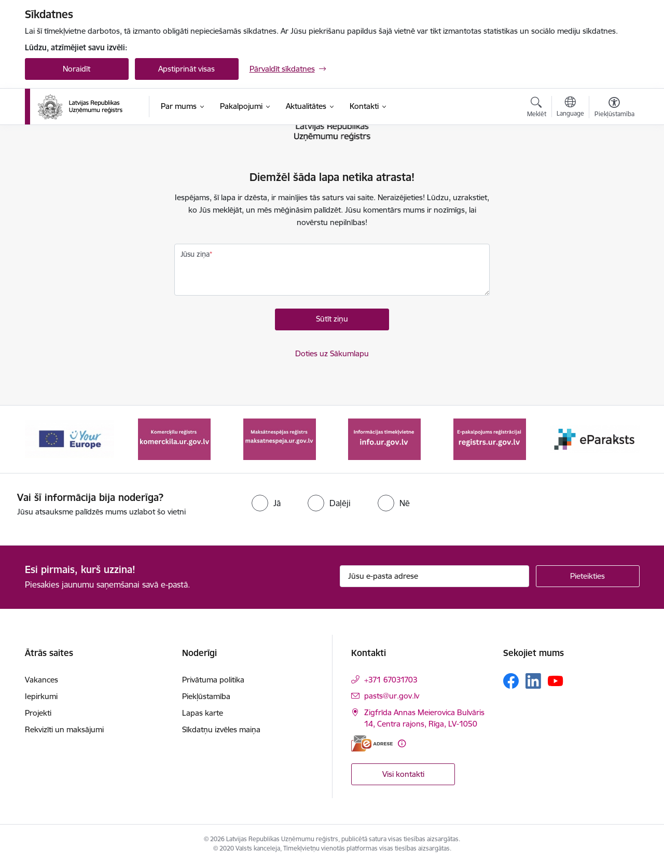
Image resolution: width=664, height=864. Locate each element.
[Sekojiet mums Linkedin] (533, 681)
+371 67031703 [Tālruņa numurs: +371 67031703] (391, 680)
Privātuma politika (213, 680)
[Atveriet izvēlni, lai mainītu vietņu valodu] (570, 108)
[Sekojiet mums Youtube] (555, 680)
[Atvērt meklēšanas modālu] (536, 108)
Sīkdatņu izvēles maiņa (221, 729)
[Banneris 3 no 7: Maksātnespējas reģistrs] (279, 438)
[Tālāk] (615, 439)
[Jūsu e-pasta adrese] (434, 576)
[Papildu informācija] (402, 743)
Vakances (41, 680)
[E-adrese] (372, 743)
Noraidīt (76, 69)
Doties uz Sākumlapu (332, 353)
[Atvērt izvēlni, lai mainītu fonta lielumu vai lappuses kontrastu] (614, 108)
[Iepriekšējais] (48, 439)
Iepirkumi (41, 696)
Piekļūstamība (206, 696)
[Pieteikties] (588, 576)
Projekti (38, 713)
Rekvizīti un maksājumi (64, 729)
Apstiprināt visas (186, 69)
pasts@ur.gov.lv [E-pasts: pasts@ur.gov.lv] (391, 696)
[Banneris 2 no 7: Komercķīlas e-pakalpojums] (174, 438)
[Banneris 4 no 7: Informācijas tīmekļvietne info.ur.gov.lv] (384, 438)
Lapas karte (202, 713)
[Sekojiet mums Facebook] (511, 681)
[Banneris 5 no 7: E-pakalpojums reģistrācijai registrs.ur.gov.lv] (489, 438)
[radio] (266, 503)
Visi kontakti (403, 774)
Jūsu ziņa (195, 254)
